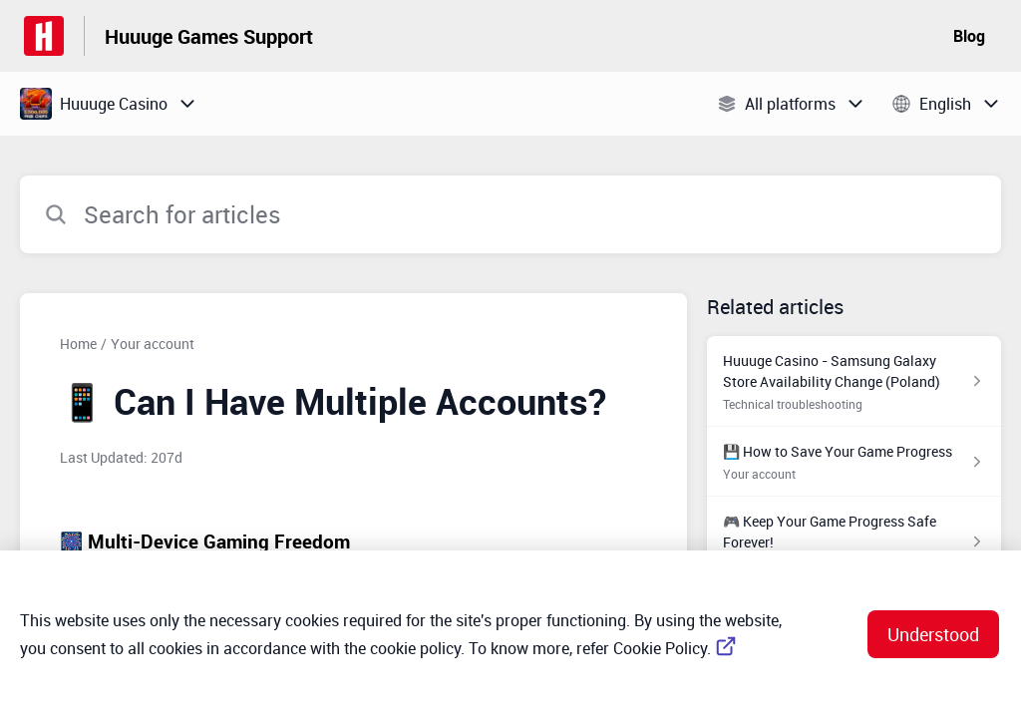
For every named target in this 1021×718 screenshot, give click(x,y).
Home (78, 343)
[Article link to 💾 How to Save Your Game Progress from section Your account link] (854, 462)
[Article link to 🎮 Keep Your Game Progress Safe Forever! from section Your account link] (854, 542)
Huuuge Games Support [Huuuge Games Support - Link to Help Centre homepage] (209, 36)
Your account (152, 343)
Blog (969, 36)
